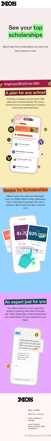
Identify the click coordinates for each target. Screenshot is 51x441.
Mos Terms (34, 410)
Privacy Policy (36, 414)
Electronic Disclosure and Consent (36, 426)
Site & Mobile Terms (35, 419)
